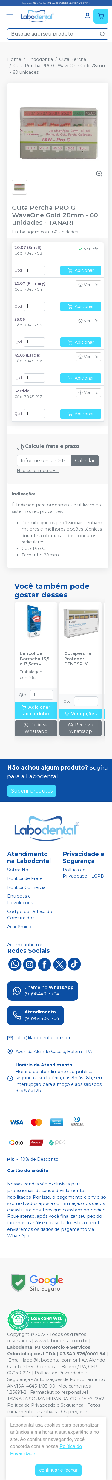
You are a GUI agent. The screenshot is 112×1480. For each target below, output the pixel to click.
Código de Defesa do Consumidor (29, 915)
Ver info (88, 249)
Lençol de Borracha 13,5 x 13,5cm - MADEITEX (34, 659)
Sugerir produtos (32, 791)
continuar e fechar (58, 1470)
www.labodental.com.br (61, 1340)
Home (14, 59)
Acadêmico (19, 926)
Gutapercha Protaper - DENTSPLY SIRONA (77, 659)
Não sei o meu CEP (38, 470)
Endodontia (40, 59)
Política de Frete (25, 878)
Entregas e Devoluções (20, 900)
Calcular (85, 460)
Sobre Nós (18, 869)
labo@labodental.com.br (50, 1360)
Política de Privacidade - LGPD (83, 873)
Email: (15, 1360)
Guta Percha (72, 59)
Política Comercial (27, 887)
